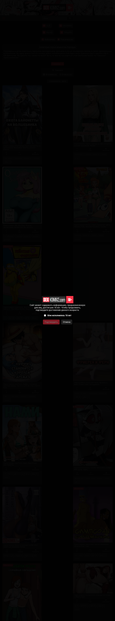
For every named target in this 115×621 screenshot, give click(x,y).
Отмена (66, 322)
